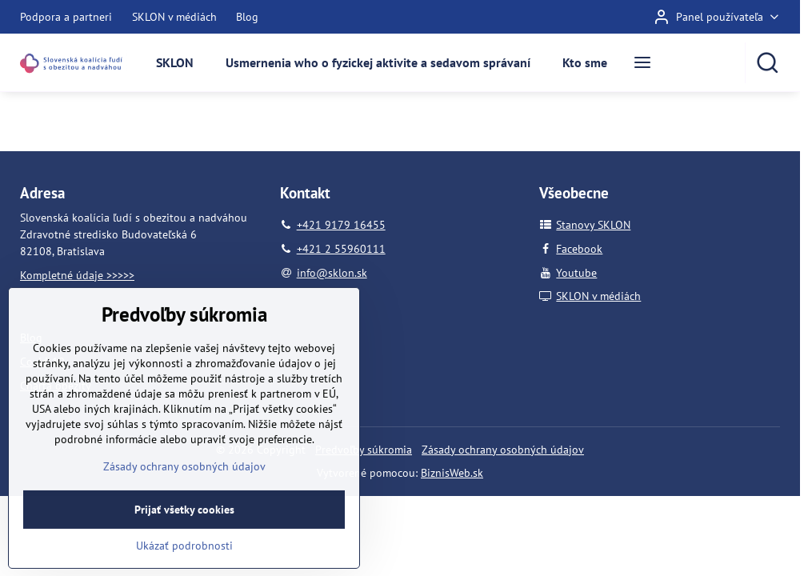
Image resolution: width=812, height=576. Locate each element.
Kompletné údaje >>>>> (77, 275)
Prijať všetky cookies (184, 549)
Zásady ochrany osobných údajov (503, 449)
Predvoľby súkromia (363, 449)
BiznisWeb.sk (452, 473)
